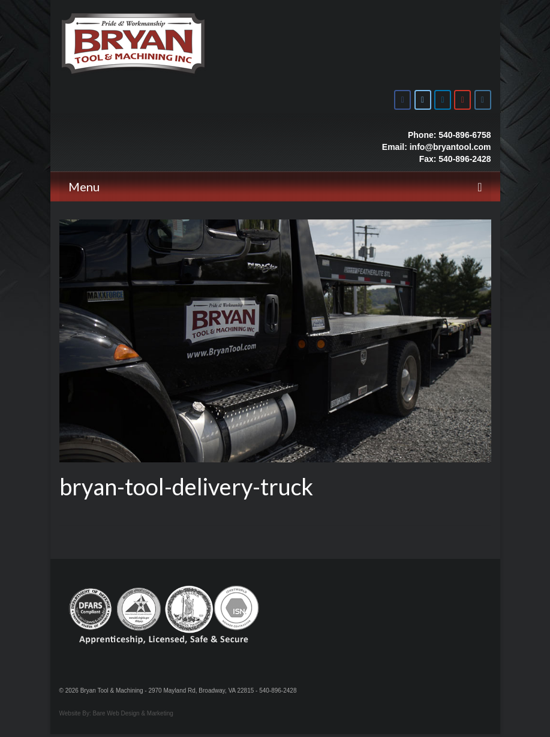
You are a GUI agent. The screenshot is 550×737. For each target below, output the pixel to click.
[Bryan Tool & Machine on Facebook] (402, 100)
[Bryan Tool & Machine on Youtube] (462, 100)
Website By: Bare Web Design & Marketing (116, 713)
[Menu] (275, 186)
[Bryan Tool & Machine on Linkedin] (442, 100)
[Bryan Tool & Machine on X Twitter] (422, 100)
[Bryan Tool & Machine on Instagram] (482, 100)
